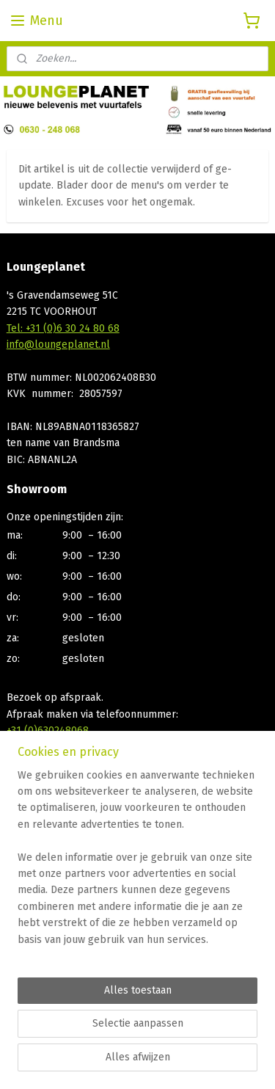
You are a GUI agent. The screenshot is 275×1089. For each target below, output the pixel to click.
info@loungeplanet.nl (58, 344)
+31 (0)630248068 (48, 730)
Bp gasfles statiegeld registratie (82, 883)
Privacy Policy (39, 866)
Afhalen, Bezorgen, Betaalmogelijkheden (102, 834)
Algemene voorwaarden (62, 850)
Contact (24, 817)
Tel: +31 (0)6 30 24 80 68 (63, 328)
